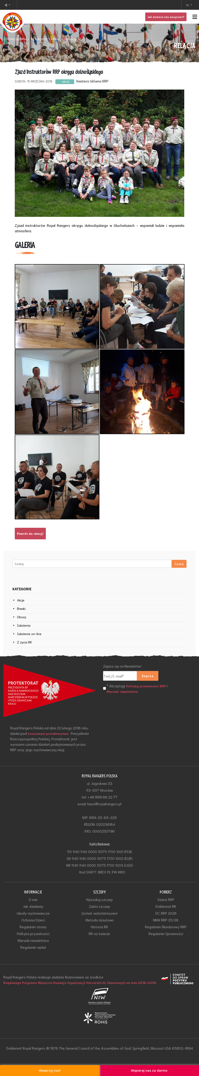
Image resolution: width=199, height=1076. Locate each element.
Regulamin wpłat (33, 947)
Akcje (21, 600)
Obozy (21, 617)
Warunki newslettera (122, 691)
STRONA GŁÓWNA (15, 39)
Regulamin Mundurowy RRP (166, 926)
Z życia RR (24, 642)
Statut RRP (165, 899)
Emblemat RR (166, 906)
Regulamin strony (33, 926)
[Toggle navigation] (99, 16)
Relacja (71, 39)
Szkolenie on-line (29, 634)
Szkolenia (23, 625)
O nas (33, 899)
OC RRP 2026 (166, 913)
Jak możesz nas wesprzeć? (165, 16)
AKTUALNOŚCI (40, 39)
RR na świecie (99, 933)
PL (188, 5)
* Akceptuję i (137, 688)
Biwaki (21, 608)
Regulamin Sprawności (166, 933)
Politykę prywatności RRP (146, 686)
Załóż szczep (99, 906)
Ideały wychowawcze (33, 913)
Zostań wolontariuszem (99, 913)
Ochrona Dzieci (33, 919)
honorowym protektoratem (48, 733)
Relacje (58, 39)
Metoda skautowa (99, 919)
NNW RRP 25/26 (165, 919)
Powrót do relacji (30, 533)
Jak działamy (33, 906)
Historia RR (99, 926)
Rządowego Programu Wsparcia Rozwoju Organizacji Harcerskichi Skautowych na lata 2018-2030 (79, 983)
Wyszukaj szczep (99, 899)
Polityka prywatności (33, 933)
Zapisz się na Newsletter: (122, 665)
